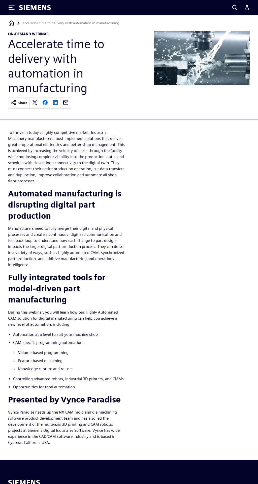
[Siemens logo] (35, 7)
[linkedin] (55, 102)
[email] (66, 102)
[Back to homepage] (11, 23)
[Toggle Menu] (11, 7)
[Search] (235, 8)
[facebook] (45, 102)
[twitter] (35, 102)
